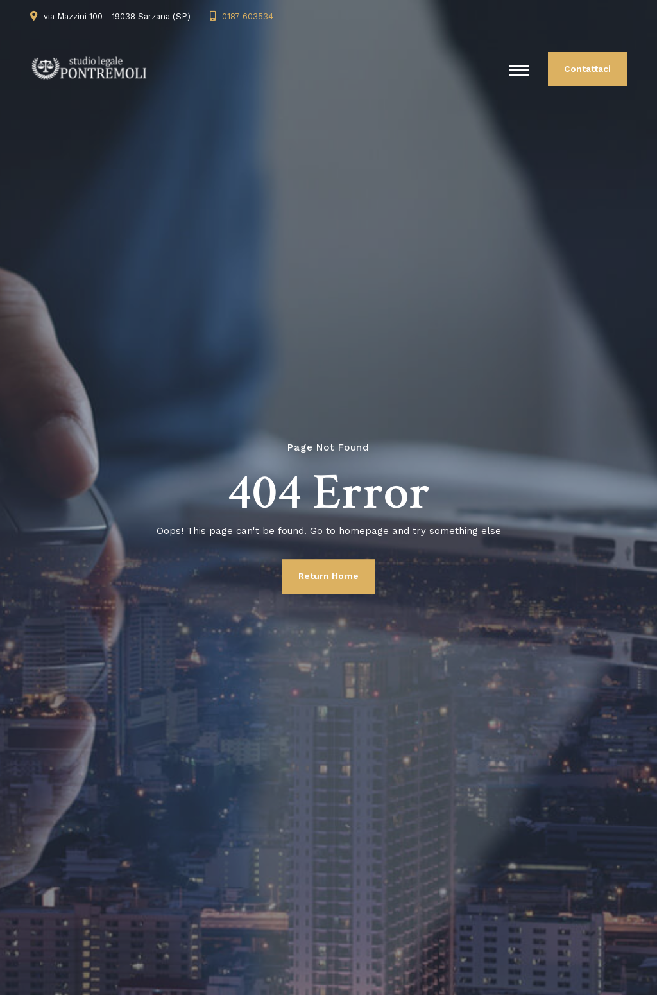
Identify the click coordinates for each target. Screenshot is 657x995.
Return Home (328, 576)
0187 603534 (247, 16)
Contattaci (587, 69)
